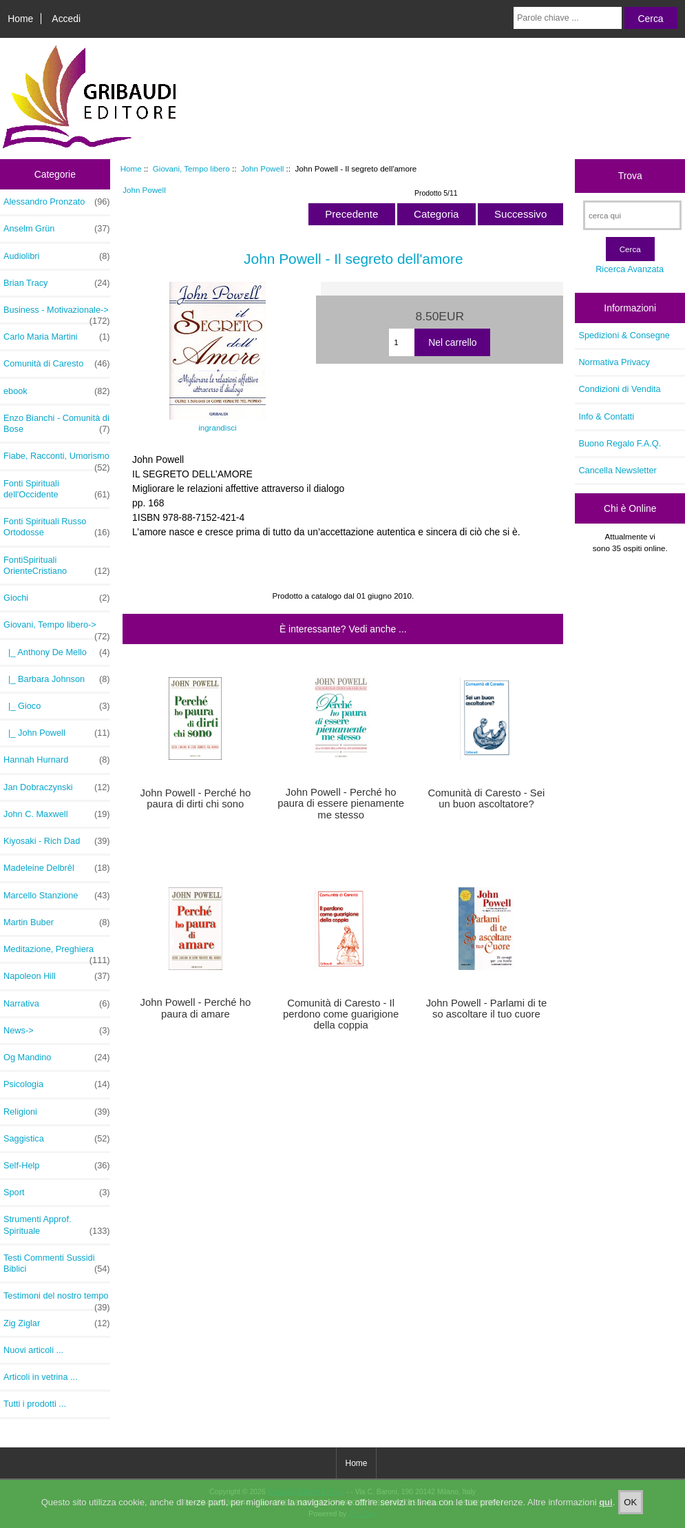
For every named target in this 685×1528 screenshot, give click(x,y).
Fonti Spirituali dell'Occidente (56, 489)
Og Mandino (56, 1057)
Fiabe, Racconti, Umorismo (56, 459)
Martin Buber (56, 922)
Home (20, 18)
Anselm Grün (56, 228)
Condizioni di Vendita (619, 389)
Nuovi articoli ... (33, 1350)
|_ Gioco (56, 706)
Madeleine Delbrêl (56, 868)
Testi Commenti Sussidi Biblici (56, 1263)
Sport (56, 1192)
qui (606, 1512)
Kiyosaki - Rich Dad (56, 841)
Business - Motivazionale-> (56, 313)
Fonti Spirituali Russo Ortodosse (56, 527)
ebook (56, 391)
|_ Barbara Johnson (56, 679)
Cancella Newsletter (617, 470)
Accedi (66, 18)
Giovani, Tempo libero (191, 168)
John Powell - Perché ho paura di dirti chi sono (195, 798)
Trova (630, 175)
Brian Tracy (56, 283)
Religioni (56, 1111)
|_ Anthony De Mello (56, 652)
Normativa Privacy (613, 362)
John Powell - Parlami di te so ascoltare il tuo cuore (486, 1009)
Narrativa (56, 1003)
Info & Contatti (606, 416)
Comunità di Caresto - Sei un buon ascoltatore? (486, 798)
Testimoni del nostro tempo (56, 1299)
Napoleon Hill (56, 976)
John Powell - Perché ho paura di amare (195, 1008)
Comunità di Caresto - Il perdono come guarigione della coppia (341, 1014)
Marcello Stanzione (56, 895)
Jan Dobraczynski (56, 787)
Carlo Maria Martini (56, 336)
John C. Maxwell (56, 814)
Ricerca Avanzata (630, 269)
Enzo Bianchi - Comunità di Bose (56, 424)
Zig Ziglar (56, 1323)
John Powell (262, 168)
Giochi (56, 597)
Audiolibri (56, 256)
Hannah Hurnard (56, 759)
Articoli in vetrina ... (40, 1377)
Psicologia (56, 1084)
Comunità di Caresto (56, 363)
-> (56, 628)
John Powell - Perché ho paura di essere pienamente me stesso (340, 803)
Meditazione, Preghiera (56, 953)
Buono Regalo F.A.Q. (619, 443)
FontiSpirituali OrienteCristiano (56, 566)
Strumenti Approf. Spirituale (56, 1225)
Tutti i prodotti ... (34, 1403)
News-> (56, 1030)
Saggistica (56, 1138)
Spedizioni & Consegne (624, 335)
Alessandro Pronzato (56, 201)
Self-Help (56, 1165)
